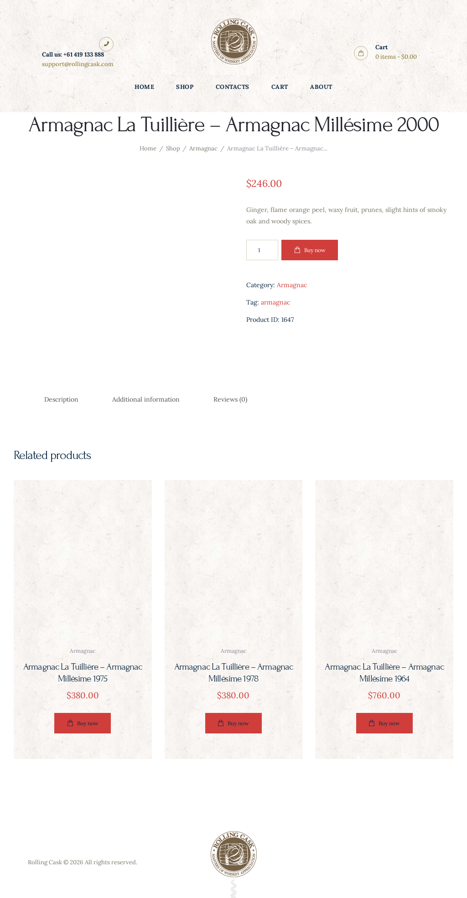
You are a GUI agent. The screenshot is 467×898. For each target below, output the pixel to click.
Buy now (315, 250)
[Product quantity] (262, 250)
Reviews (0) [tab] (230, 399)
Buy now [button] (88, 723)
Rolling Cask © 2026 (55, 862)
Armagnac (203, 148)
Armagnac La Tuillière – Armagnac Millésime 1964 (384, 672)
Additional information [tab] (146, 399)
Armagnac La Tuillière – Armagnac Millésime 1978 (233, 672)
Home (148, 148)
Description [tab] (61, 399)
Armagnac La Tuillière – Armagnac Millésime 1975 (82, 672)
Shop (173, 148)
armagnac (275, 302)
